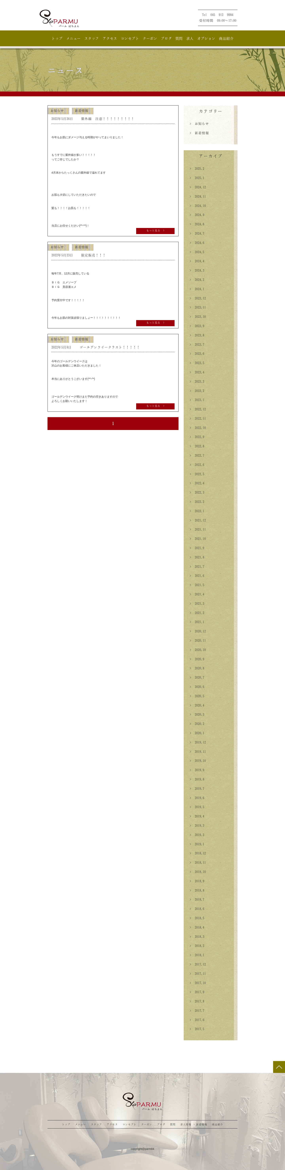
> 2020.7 (197, 677)
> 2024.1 (197, 289)
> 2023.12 (198, 298)
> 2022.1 (197, 511)
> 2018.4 (197, 927)
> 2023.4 (197, 372)
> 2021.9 (197, 548)
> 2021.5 (197, 585)
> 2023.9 (197, 326)
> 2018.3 (197, 936)
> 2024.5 (197, 252)
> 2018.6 (197, 908)
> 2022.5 (197, 474)
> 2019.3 (197, 825)
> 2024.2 (197, 279)
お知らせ (57, 110)
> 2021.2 (197, 612)
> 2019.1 (197, 844)
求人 (190, 38)
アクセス (110, 38)
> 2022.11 (198, 418)
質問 (179, 38)
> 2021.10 (198, 538)
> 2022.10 (198, 427)
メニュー (73, 38)
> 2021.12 (198, 520)
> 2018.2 (197, 945)
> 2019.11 (198, 751)
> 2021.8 (197, 557)
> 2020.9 (197, 659)
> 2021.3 (197, 603)
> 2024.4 (197, 261)
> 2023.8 (197, 335)
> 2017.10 (198, 983)
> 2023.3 (197, 381)
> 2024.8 (197, 224)
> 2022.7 (197, 455)
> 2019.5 (197, 807)
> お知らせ (199, 123)
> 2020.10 (198, 649)
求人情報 (185, 1124)
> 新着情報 (199, 133)
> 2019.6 (197, 798)
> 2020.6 (197, 686)
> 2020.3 (197, 714)
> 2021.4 (197, 594)
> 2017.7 (197, 1010)
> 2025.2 (197, 168)
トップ (57, 38)
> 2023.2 (197, 390)
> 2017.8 (197, 1001)
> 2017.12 (198, 964)
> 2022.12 (198, 409)
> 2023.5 (197, 363)
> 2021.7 (197, 566)
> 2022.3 (197, 492)
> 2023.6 (197, 353)
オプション (206, 38)
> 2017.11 (198, 973)
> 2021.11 (198, 529)
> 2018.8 (197, 890)
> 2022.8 (197, 446)
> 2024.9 (197, 214)
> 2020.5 (197, 696)
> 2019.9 (197, 770)
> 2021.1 (197, 622)
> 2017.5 (197, 1029)
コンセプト (130, 38)
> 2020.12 (198, 631)
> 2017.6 (197, 1020)
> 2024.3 (197, 270)
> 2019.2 (197, 834)
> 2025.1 (197, 178)
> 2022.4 (197, 483)
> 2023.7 (197, 344)
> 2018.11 (198, 862)
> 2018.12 (198, 853)
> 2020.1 (197, 733)
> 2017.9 (197, 992)
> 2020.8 (197, 668)
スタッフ (91, 38)
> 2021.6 (197, 575)
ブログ (166, 38)
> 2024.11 (198, 196)
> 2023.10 (198, 316)
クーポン (149, 38)
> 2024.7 (197, 233)
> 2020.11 (198, 640)
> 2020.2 (197, 723)
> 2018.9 (197, 881)
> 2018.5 (197, 918)
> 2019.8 (197, 779)
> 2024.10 (198, 205)
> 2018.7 (197, 899)
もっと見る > (155, 230)
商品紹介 (226, 38)
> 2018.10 (198, 871)
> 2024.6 (197, 242)
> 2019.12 (198, 742)
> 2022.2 (197, 501)
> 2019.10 (198, 760)
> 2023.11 (198, 307)
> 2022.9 (197, 437)
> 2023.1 (197, 400)
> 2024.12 (198, 187)
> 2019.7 (197, 788)
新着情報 (81, 110)
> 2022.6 (197, 464)
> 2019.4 (197, 816)
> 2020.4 (197, 705)
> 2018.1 (197, 955)
